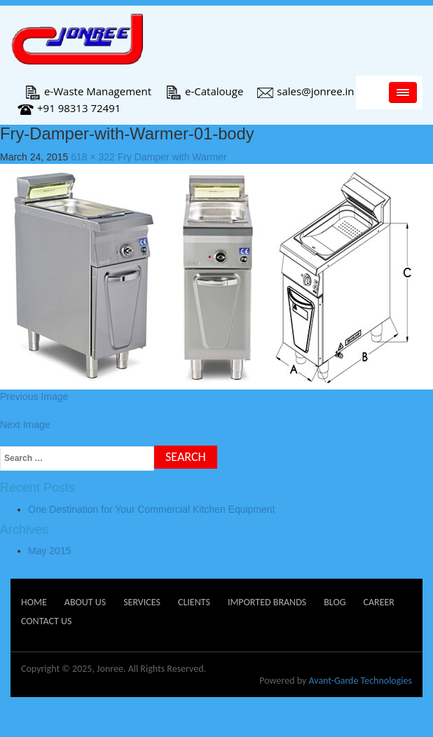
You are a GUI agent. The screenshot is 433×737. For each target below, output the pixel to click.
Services (141, 602)
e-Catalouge (204, 91)
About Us (85, 602)
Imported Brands (267, 602)
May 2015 (49, 550)
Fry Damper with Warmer (172, 157)
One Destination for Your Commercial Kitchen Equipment (151, 509)
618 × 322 (93, 157)
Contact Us (46, 621)
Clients (194, 602)
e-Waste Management (88, 91)
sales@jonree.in (305, 91)
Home (34, 602)
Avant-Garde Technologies (360, 681)
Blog (334, 602)
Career (378, 602)
